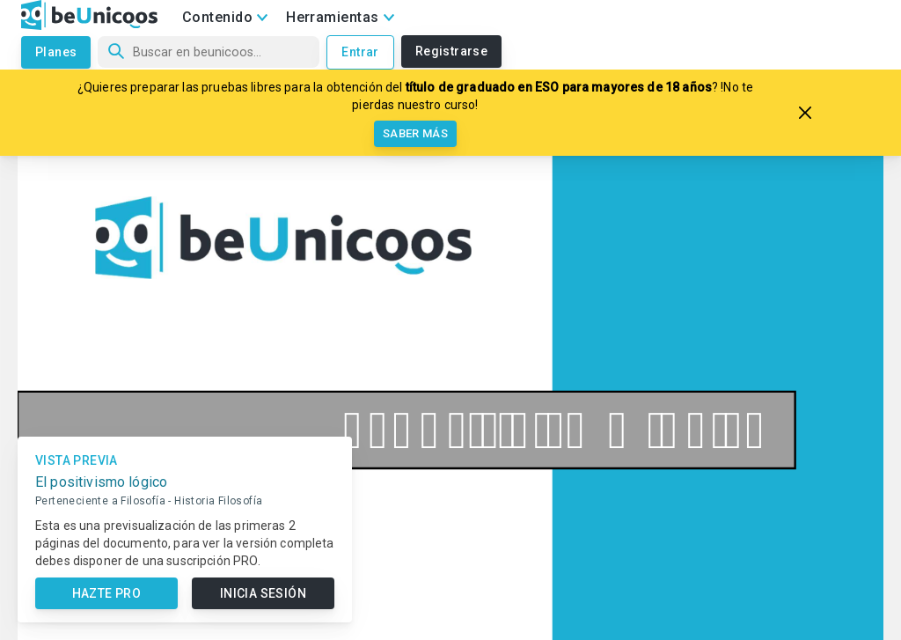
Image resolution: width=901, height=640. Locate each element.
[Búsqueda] (208, 52)
